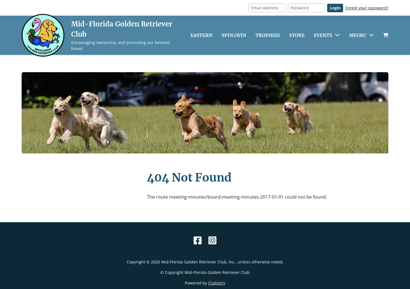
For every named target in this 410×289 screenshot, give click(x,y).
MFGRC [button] (357, 35)
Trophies (267, 35)
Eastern (201, 35)
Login (335, 8)
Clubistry (216, 283)
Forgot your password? (366, 8)
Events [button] (323, 35)
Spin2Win (234, 35)
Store (297, 35)
